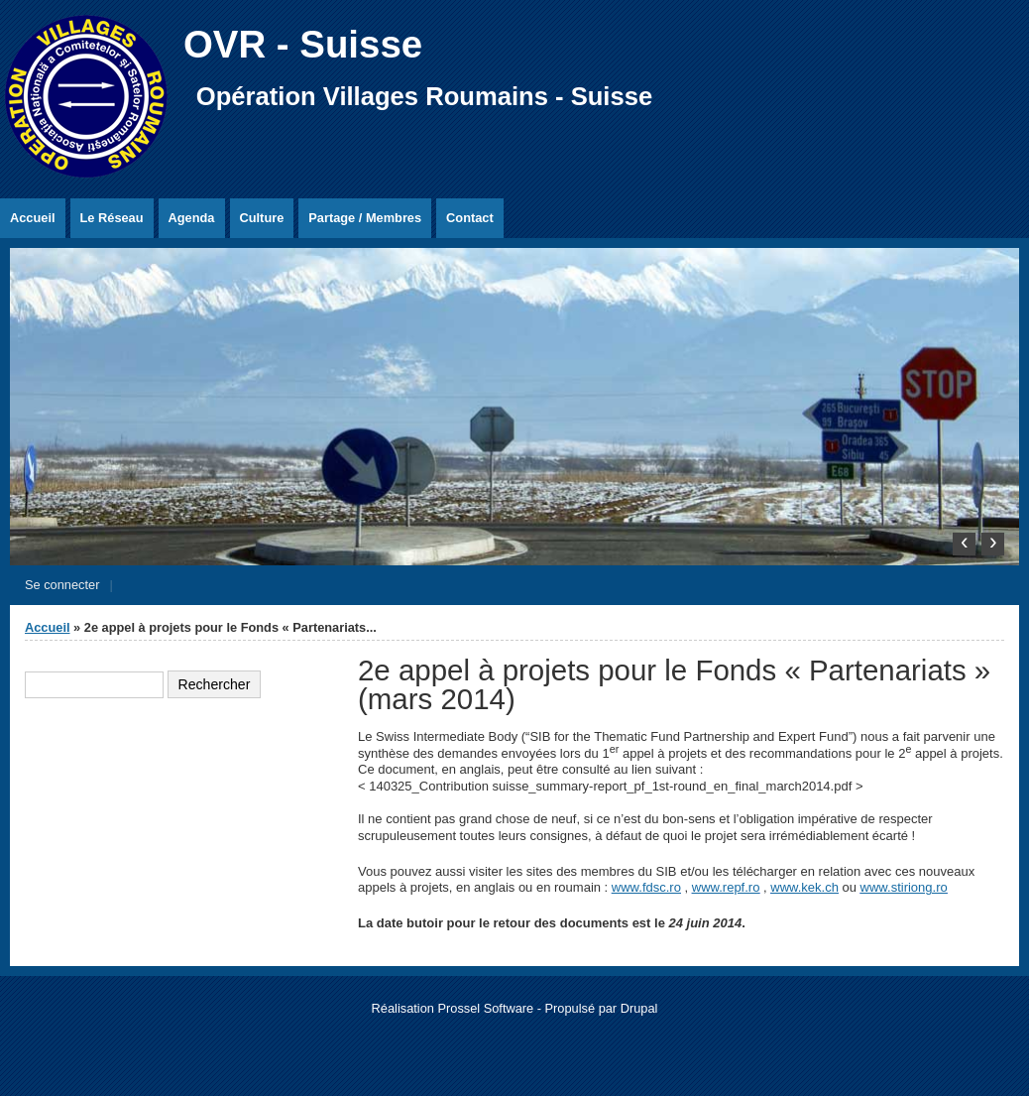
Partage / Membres (364, 217)
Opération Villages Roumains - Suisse (424, 96)
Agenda (192, 217)
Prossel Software (485, 1008)
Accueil (33, 217)
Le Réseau (112, 217)
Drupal (639, 1008)
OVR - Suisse (302, 44)
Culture (262, 217)
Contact (470, 217)
